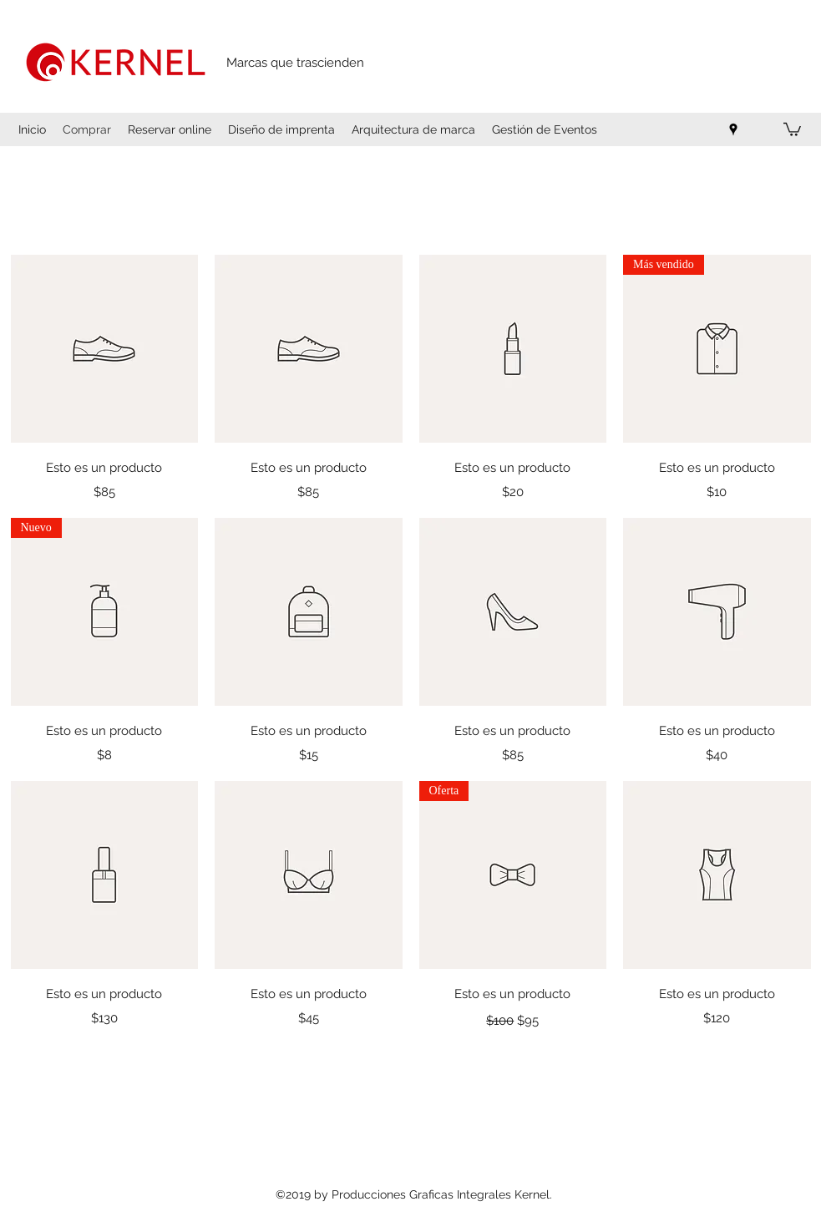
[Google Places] (733, 129)
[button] (792, 128)
